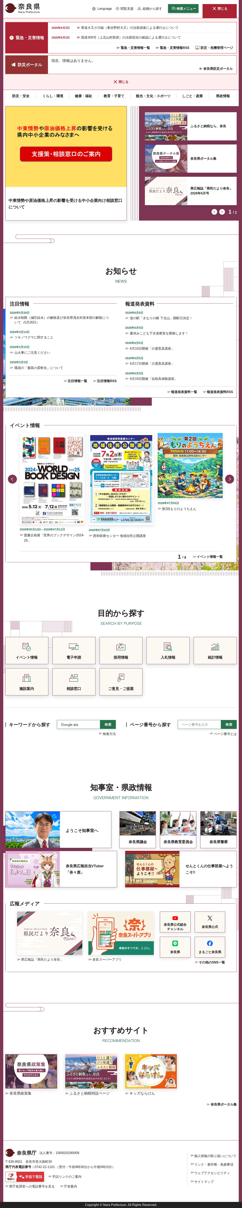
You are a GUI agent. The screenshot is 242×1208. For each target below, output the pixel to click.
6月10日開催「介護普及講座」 (152, 348)
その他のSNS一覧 (212, 962)
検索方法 (109, 734)
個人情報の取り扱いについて (215, 1156)
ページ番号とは (225, 734)
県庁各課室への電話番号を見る (32, 1186)
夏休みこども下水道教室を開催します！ (159, 333)
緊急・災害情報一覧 (135, 48)
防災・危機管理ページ (217, 48)
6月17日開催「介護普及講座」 (152, 363)
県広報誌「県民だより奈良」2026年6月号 (211, 191)
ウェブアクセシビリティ (212, 1173)
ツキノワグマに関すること (33, 337)
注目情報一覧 (77, 381)
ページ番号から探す (150, 724)
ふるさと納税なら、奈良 (208, 126)
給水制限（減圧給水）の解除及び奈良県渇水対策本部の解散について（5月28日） (61, 320)
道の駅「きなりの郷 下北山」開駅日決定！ (161, 318)
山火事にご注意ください (32, 352)
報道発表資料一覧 (184, 392)
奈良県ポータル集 (203, 158)
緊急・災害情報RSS (174, 48)
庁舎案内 (70, 1186)
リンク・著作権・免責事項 (213, 1164)
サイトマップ (204, 1181)
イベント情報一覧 (210, 556)
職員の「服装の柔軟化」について (38, 368)
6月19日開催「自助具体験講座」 (154, 378)
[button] (102, 9)
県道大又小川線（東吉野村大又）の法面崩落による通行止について (130, 27)
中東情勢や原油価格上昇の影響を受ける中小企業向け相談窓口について (65, 203)
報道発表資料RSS (220, 392)
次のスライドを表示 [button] (222, 212)
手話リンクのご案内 (66, 1176)
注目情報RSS (107, 381)
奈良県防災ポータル (218, 68)
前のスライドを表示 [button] (214, 212)
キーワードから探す (29, 724)
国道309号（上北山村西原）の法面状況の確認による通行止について (131, 37)
